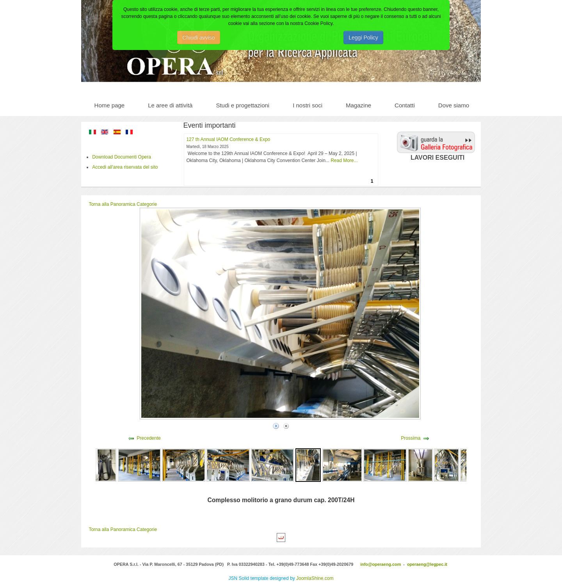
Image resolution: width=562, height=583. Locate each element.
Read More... (344, 160)
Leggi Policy (363, 37)
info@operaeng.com (380, 564)
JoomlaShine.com (314, 578)
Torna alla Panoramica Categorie (123, 204)
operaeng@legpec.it (427, 564)
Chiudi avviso (198, 37)
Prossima (410, 438)
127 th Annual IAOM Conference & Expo (228, 139)
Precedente (148, 438)
